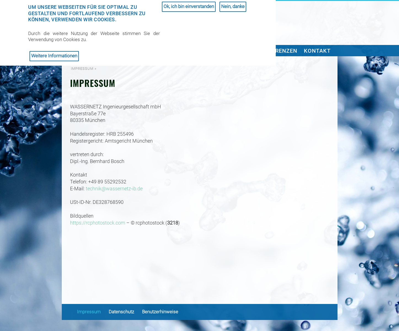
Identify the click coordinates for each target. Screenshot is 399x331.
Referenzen (279, 50)
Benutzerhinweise (160, 311)
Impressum (89, 311)
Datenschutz (121, 311)
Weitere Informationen (54, 53)
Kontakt (317, 50)
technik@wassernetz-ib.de (114, 188)
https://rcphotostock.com (97, 223)
